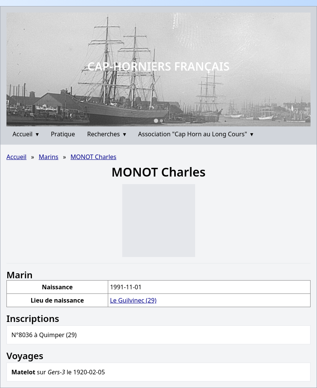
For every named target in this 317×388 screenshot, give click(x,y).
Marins (48, 157)
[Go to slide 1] (156, 120)
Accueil (26, 134)
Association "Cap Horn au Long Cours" (195, 134)
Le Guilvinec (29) (133, 300)
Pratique (63, 134)
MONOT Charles (94, 157)
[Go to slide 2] (161, 120)
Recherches (106, 134)
